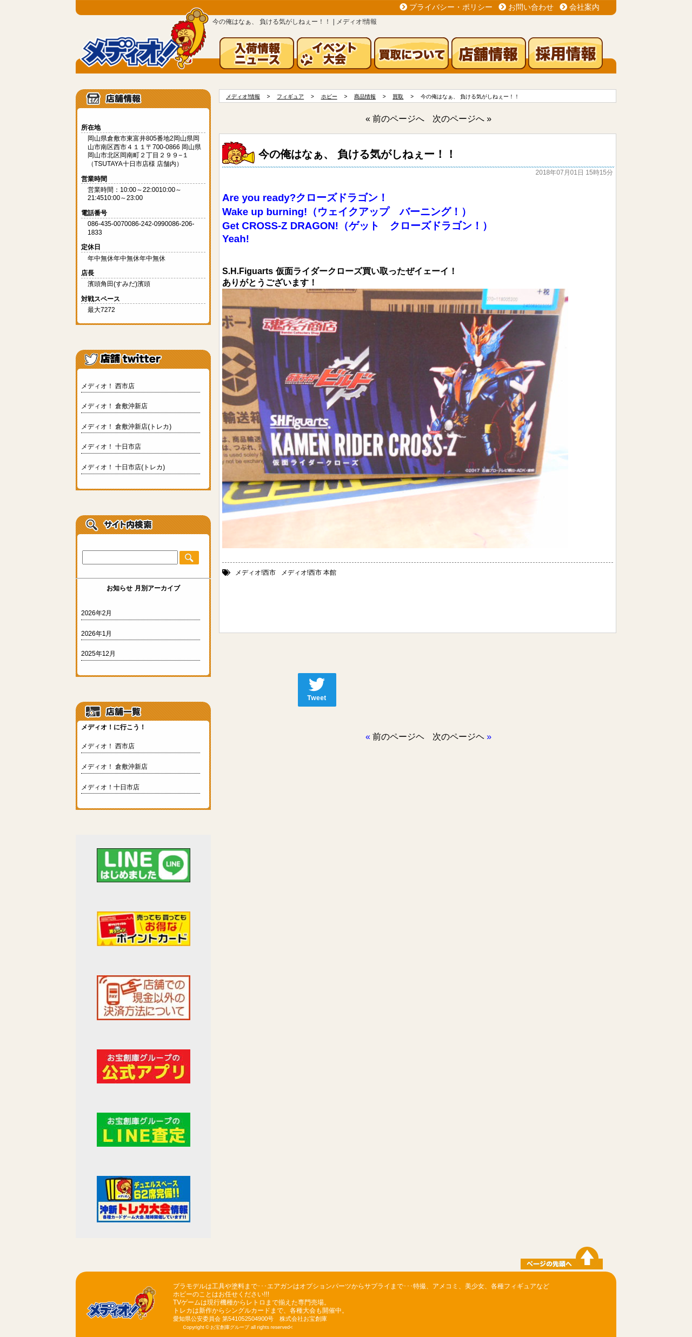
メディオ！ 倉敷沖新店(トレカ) (126, 426)
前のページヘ (398, 736)
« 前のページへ (394, 118)
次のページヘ (458, 736)
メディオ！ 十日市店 (111, 446)
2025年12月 (98, 653)
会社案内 (584, 7)
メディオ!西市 (255, 572)
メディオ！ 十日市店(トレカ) (123, 467)
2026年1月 (96, 633)
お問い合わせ (531, 7)
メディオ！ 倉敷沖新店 (114, 406)
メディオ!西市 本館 (309, 572)
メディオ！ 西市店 (108, 386)
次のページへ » (461, 118)
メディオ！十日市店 (110, 787)
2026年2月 (96, 613)
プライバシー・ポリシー (451, 7)
